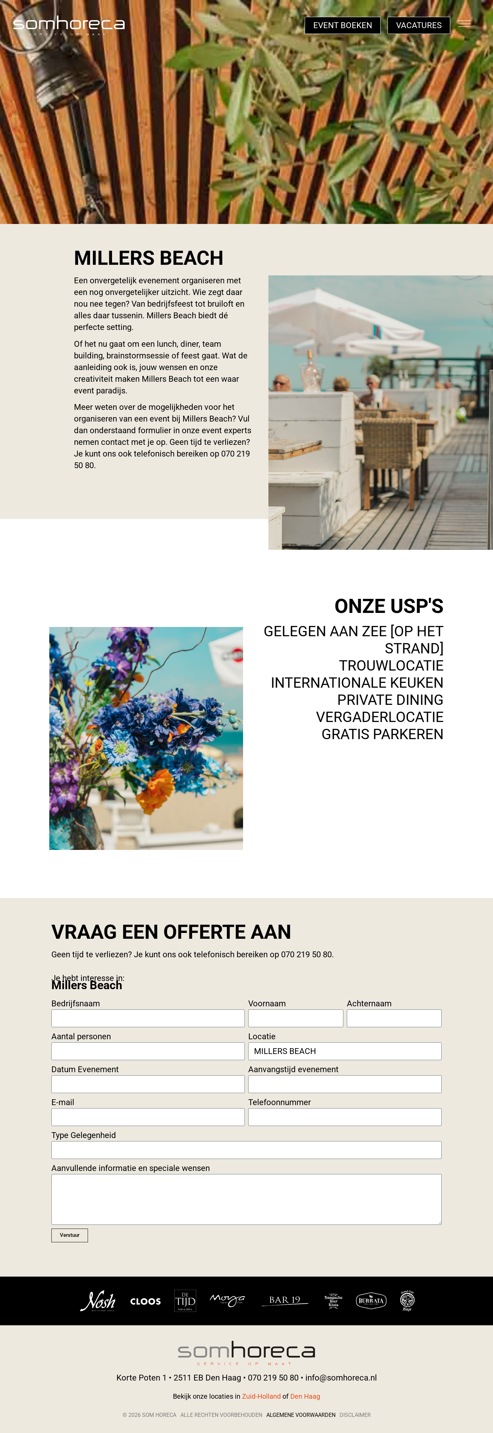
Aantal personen (81, 1036)
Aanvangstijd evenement (293, 1069)
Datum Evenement (85, 1069)
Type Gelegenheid (83, 1135)
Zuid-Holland (262, 1396)
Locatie (262, 1036)
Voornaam (267, 1003)
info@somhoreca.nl (341, 1378)
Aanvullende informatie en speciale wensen (130, 1168)
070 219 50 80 (273, 1378)
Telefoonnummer (279, 1102)
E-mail (62, 1102)
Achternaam (369, 1003)
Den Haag (305, 1396)
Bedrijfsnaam (75, 1003)
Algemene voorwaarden (301, 1415)
